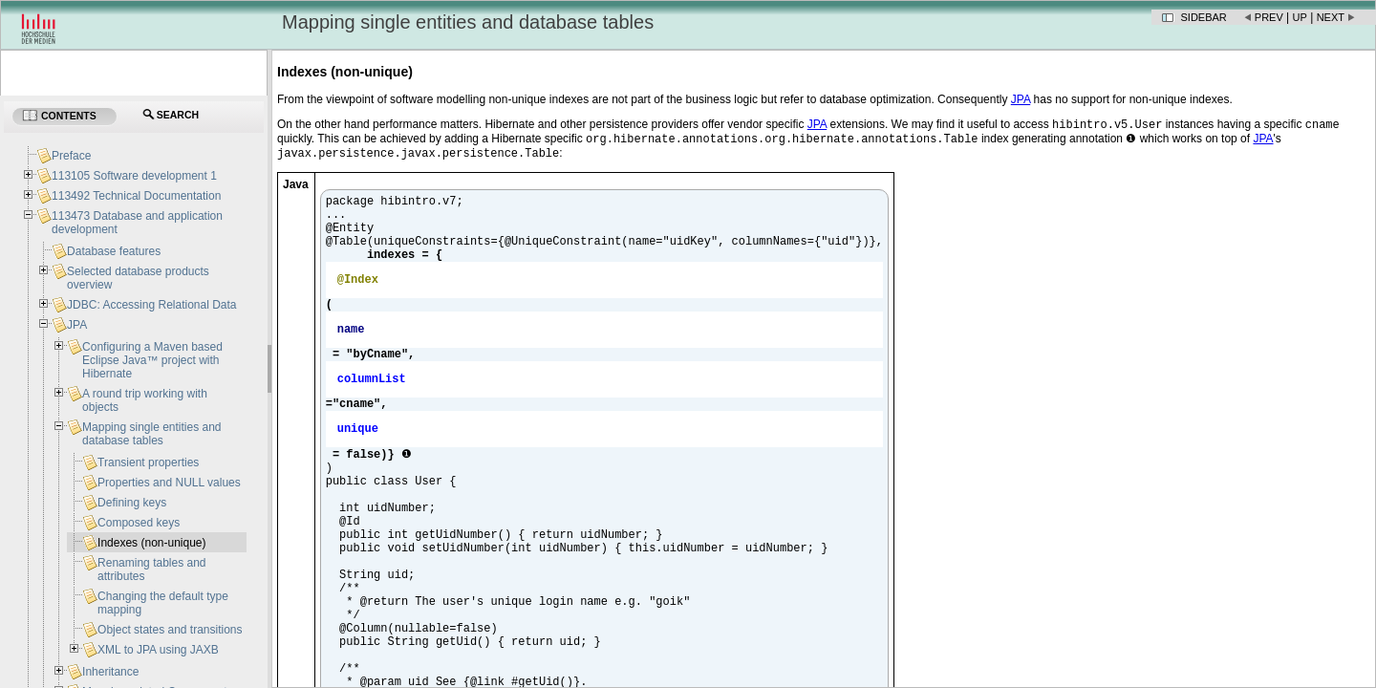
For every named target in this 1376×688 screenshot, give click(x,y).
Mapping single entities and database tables (151, 433)
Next (1330, 17)
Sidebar (1204, 17)
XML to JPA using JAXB (158, 649)
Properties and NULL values (169, 482)
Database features (114, 251)
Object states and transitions (169, 629)
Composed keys (138, 522)
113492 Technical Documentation (136, 196)
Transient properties (148, 462)
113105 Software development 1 (134, 176)
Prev (1269, 17)
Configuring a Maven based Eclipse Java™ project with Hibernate (152, 360)
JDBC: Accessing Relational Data (151, 305)
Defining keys (131, 502)
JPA (77, 325)
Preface (71, 155)
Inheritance (110, 671)
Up (1300, 17)
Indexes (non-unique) (151, 542)
